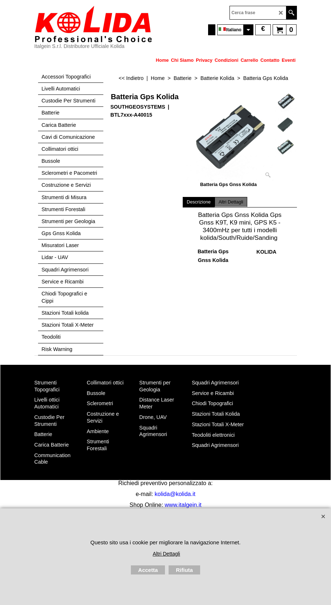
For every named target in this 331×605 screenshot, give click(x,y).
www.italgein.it (183, 505)
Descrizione (199, 202)
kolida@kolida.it (175, 494)
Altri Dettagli (231, 202)
